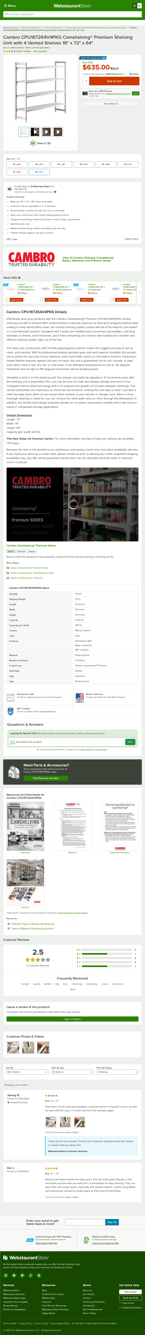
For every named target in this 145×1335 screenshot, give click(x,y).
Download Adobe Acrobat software (73, 913)
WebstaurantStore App (14, 1298)
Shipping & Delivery (130, 1307)
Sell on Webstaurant (93, 1309)
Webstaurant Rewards (14, 1294)
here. (16, 443)
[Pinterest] (38, 1275)
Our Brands (88, 1294)
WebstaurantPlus (11, 1290)
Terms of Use (86, 749)
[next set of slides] (139, 292)
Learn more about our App (105, 1243)
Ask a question (40, 51)
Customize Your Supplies (15, 1302)
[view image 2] (28, 1047)
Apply (136, 93)
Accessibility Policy (60, 1323)
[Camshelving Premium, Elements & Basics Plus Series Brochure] (25, 883)
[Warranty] (72, 828)
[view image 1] (13, 1047)
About (11, 551)
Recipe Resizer (10, 1305)
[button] (23, 132)
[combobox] (72, 14)
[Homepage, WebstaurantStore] (72, 5)
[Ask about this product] (72, 741)
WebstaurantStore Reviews (55, 1309)
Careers (87, 1298)
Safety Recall (48, 1313)
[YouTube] (14, 1275)
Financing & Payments (94, 1302)
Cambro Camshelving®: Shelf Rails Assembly (32, 573)
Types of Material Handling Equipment (42, 928)
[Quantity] (86, 81)
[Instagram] (5, 1275)
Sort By (9, 1068)
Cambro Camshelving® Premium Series (31, 545)
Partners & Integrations (14, 1309)
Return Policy (89, 1313)
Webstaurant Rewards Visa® (118, 94)
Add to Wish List (111, 104)
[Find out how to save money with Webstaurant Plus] (6, 285)
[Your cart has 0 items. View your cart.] (137, 5)
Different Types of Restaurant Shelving (42, 923)
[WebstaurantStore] (43, 1257)
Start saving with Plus (46, 1243)
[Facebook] (22, 1275)
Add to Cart (16, 300)
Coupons (46, 1302)
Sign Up (112, 1222)
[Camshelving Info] (119, 828)
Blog (44, 1290)
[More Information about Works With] (19, 277)
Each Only (87, 62)
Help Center (130, 1292)
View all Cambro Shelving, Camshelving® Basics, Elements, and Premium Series (88, 259)
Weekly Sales (48, 1298)
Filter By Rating (104, 1068)
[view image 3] (43, 1047)
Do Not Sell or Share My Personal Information (94, 1323)
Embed (32, 551)
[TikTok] (30, 1275)
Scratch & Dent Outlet (53, 1294)
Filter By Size (57, 1068)
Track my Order (130, 1298)
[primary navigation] (10, 5)
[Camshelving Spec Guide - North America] (25, 828)
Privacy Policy (102, 749)
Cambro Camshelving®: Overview (26, 578)
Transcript (21, 551)
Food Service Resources (54, 1305)
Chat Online (126, 1303)
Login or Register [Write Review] (72, 1019)
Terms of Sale (9, 1323)
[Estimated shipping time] (55, 191)
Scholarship (88, 1305)
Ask (130, 742)
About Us (87, 1290)
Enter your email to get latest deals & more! (42, 1222)
